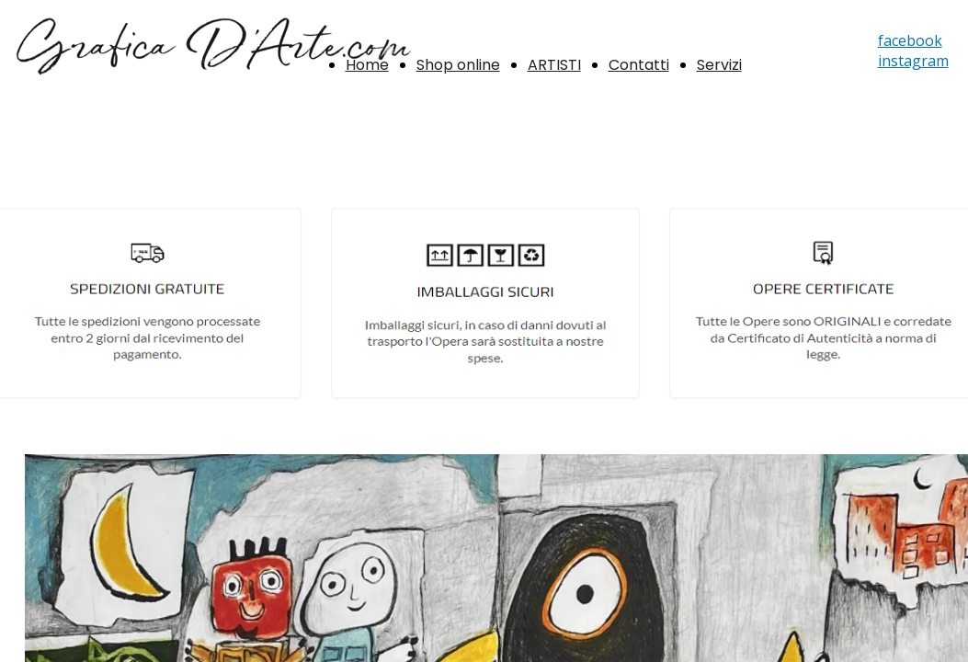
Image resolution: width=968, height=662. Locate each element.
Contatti (639, 64)
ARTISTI (554, 64)
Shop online (458, 64)
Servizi (719, 64)
